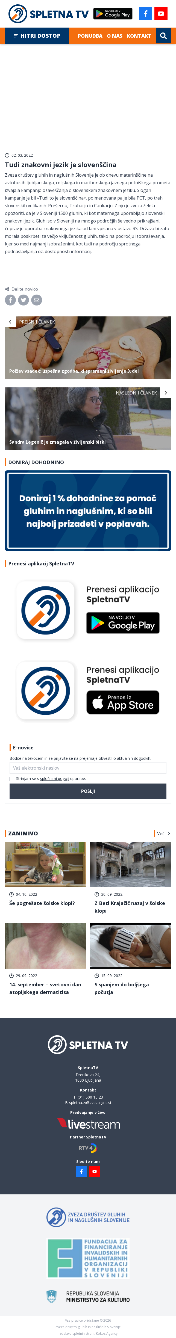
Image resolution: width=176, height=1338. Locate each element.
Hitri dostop (37, 35)
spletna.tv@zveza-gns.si (90, 1102)
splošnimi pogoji (54, 778)
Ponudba (90, 35)
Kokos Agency (107, 1333)
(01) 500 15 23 (90, 1097)
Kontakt (139, 35)
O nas (114, 35)
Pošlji (88, 791)
